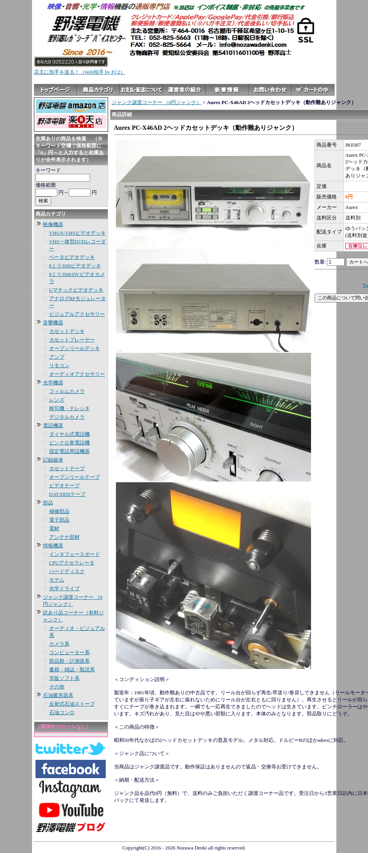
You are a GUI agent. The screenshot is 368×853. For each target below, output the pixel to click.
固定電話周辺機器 (69, 451)
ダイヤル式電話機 (69, 434)
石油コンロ (62, 712)
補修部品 (59, 511)
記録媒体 (53, 460)
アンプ (56, 357)
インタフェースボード (74, 554)
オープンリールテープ (74, 477)
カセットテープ (67, 468)
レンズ (56, 400)
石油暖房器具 (58, 695)
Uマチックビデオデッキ (76, 290)
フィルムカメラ (67, 391)
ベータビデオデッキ (72, 257)
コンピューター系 (69, 652)
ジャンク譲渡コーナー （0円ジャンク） (157, 102)
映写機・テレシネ (69, 408)
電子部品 (59, 520)
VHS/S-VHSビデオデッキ (77, 233)
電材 (54, 528)
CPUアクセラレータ (71, 563)
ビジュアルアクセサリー (77, 314)
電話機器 (53, 425)
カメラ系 (59, 644)
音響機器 (53, 323)
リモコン (59, 365)
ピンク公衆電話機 (69, 443)
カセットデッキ (67, 331)
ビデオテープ (64, 485)
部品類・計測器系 (69, 661)
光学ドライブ (64, 588)
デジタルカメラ (67, 417)
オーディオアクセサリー (77, 374)
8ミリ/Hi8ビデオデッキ (75, 266)
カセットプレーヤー (72, 340)
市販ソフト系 (64, 678)
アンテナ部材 (64, 537)
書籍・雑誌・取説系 (72, 669)
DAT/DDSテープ (67, 494)
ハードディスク (67, 571)
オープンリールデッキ (74, 348)
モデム (56, 580)
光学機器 (53, 383)
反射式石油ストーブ (72, 704)
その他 (56, 687)
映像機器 (53, 224)
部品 (48, 503)
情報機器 (53, 546)
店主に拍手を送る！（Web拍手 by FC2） (79, 72)
